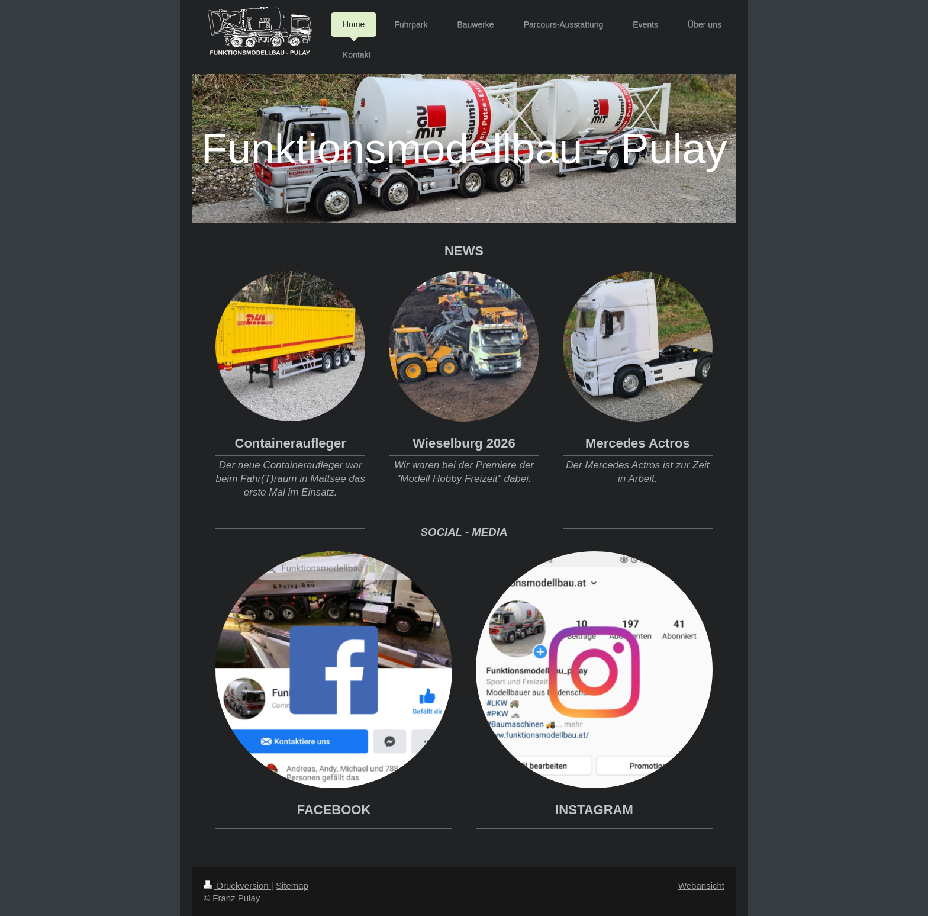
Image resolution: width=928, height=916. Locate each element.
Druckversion (237, 885)
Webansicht (701, 885)
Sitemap (292, 885)
